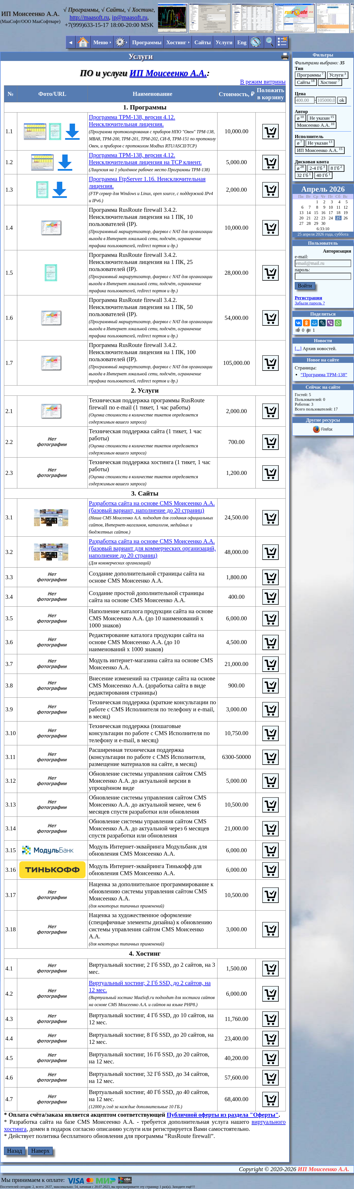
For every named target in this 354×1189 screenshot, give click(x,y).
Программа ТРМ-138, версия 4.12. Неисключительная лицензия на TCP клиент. (145, 159)
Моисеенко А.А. (315, 125)
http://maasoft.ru (89, 17)
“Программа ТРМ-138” (323, 374)
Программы (147, 42)
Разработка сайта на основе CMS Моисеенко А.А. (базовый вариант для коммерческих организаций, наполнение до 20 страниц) (152, 548)
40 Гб (323, 175)
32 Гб (304, 175)
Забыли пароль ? (310, 303)
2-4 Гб (317, 168)
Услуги (224, 42)
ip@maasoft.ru (129, 17)
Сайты (203, 42)
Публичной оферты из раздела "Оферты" (223, 1114)
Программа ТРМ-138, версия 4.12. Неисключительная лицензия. (132, 121)
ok (342, 100)
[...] (298, 348)
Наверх (40, 1150)
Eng (242, 42)
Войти (305, 286)
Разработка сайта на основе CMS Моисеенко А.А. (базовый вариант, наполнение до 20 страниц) (152, 507)
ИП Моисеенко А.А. (168, 73)
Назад (14, 1150)
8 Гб (336, 168)
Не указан (322, 118)
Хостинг (330, 82)
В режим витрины (263, 81)
